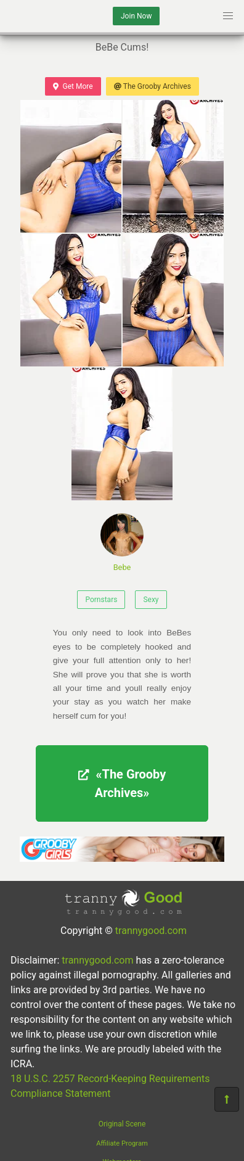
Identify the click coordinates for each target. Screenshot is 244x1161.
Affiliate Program (122, 1143)
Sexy (150, 599)
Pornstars (101, 599)
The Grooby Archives (152, 86)
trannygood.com (151, 930)
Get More (72, 86)
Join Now (136, 16)
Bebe (122, 542)
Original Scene (122, 1124)
